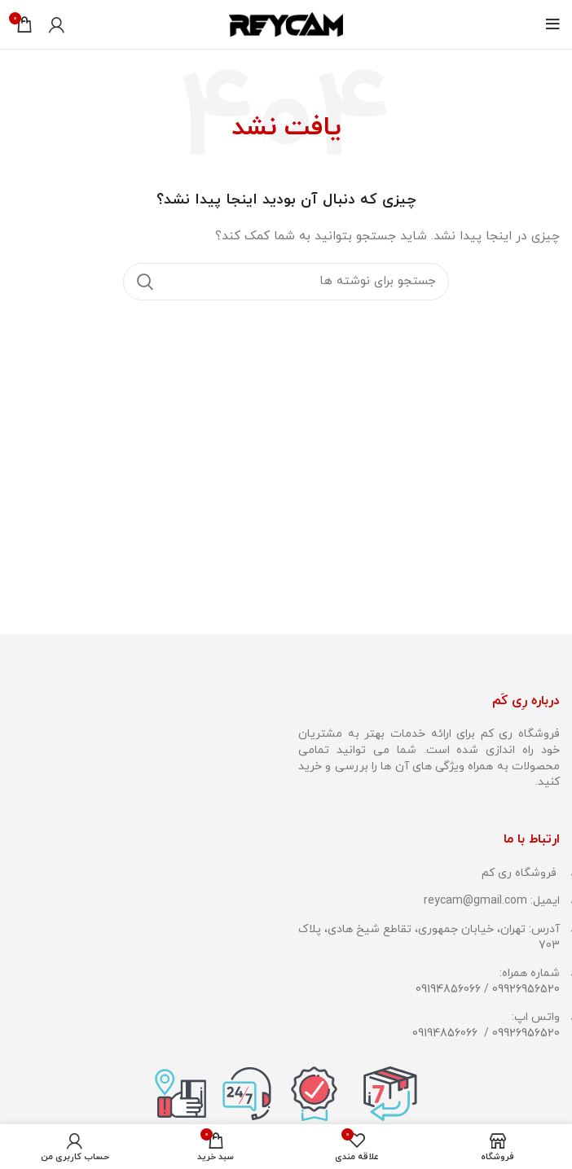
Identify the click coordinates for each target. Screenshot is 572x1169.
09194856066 (448, 989)
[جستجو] (286, 281)
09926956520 (526, 989)
